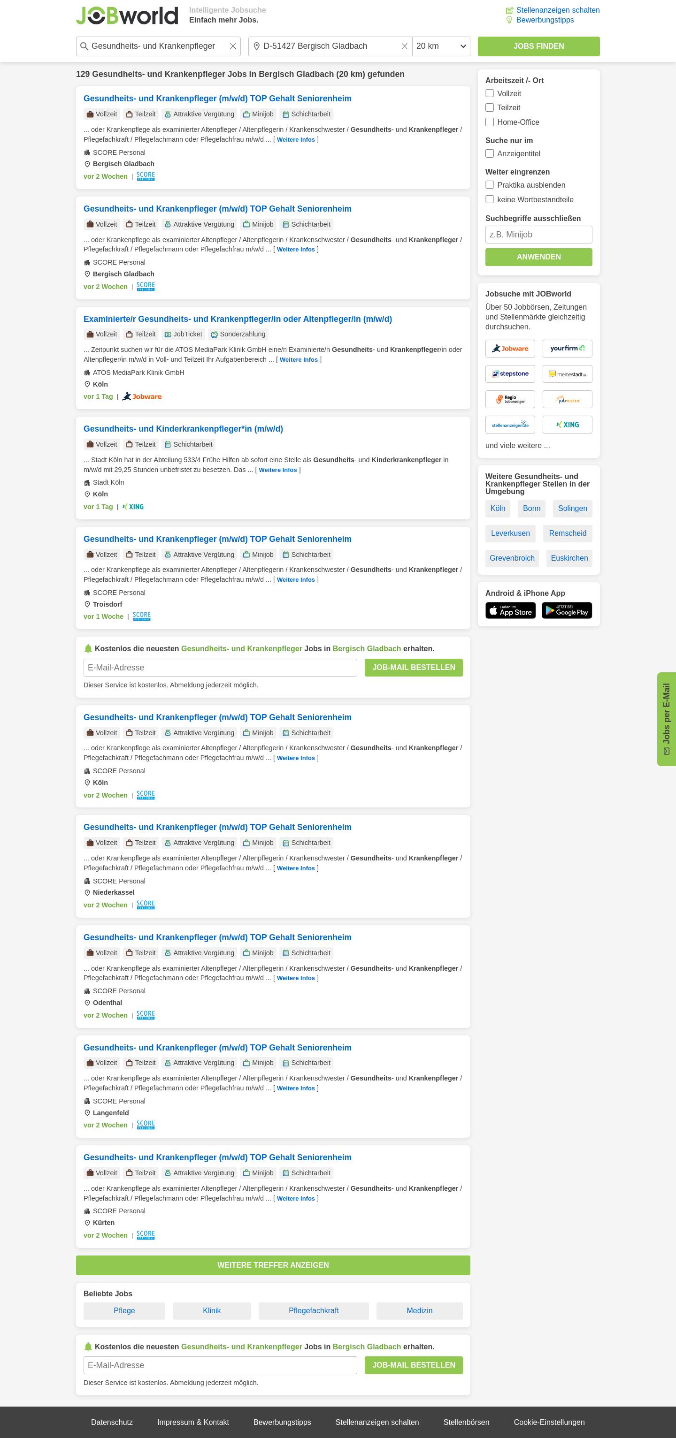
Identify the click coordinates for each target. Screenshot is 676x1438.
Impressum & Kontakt (193, 1422)
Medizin (420, 1311)
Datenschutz (112, 1422)
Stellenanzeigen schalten (558, 10)
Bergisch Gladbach (296, 74)
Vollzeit (510, 94)
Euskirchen (569, 558)
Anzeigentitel (519, 154)
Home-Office (519, 122)
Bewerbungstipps (545, 20)
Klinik (212, 1311)
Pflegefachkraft (314, 1311)
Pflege (124, 1311)
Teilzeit (509, 108)
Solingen (572, 508)
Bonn (531, 508)
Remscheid (568, 533)
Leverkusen (510, 533)
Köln (498, 508)
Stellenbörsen (467, 1422)
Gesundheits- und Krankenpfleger (158, 74)
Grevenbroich (512, 558)
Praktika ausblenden (532, 185)
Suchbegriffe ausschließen (533, 218)
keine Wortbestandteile (536, 200)
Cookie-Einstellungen (549, 1422)
